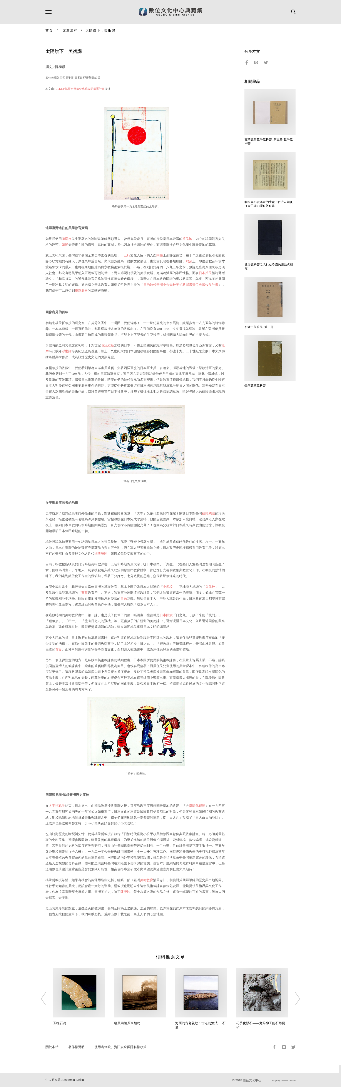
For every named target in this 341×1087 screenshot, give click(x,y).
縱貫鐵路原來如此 (127, 1023)
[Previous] (47, 999)
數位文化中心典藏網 (170, 12)
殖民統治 (208, 513)
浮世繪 (67, 351)
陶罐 (159, 255)
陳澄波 (125, 892)
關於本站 (52, 1047)
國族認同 (100, 553)
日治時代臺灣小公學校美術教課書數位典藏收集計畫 (180, 284)
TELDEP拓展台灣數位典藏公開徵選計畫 (79, 88)
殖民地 (187, 239)
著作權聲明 (76, 1047)
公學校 (210, 587)
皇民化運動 (197, 805)
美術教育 (146, 880)
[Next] (293, 999)
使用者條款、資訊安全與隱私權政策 (120, 1047)
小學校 (168, 587)
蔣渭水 (67, 239)
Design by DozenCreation (283, 1080)
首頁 (49, 30)
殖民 (65, 244)
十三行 (125, 255)
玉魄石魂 (59, 1023)
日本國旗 (166, 615)
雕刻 (189, 261)
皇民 (123, 598)
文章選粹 (70, 30)
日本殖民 (205, 273)
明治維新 (107, 345)
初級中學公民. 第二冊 (259, 327)
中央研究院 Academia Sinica (64, 1080)
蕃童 (84, 592)
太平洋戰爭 (57, 805)
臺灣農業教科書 (255, 385)
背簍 (58, 649)
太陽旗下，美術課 (100, 30)
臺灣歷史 (81, 290)
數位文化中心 (252, 1080)
